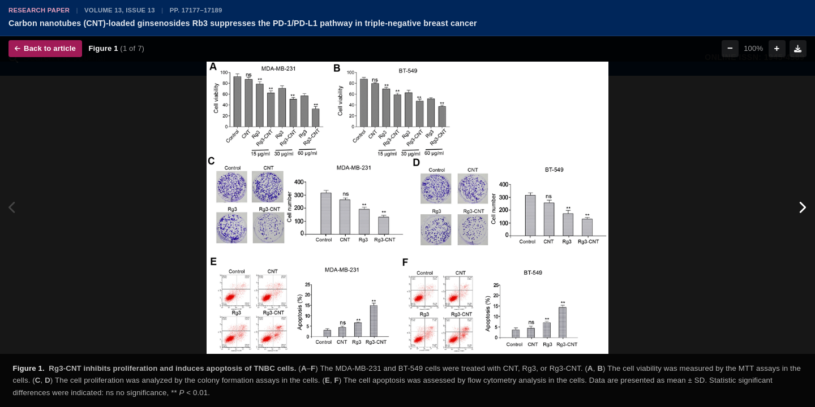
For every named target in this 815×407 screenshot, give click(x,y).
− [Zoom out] (730, 48)
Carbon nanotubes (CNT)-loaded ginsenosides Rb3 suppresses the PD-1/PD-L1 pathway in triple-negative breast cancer (242, 23)
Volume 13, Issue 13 (119, 10)
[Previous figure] (12, 208)
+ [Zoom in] (777, 48)
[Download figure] (798, 48)
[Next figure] (802, 208)
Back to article (45, 48)
